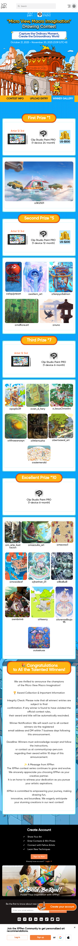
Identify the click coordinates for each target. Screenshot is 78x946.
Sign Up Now (39, 857)
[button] (60, 937)
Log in (17, 937)
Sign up (40, 937)
